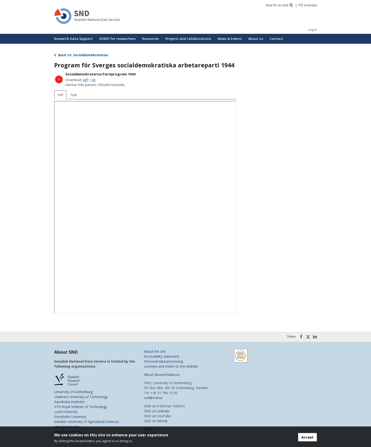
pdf (85, 80)
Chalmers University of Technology (81, 397)
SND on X (151, 406)
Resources (150, 38)
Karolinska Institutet (69, 401)
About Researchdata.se (162, 374)
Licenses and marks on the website (171, 366)
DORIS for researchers (117, 38)
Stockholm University (70, 416)
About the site (155, 351)
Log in (313, 30)
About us (255, 38)
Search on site (276, 5)
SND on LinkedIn (157, 411)
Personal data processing (163, 361)
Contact (276, 38)
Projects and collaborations (188, 38)
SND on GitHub (156, 421)
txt (94, 80)
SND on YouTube (157, 416)
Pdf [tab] (60, 95)
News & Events (230, 38)
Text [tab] (73, 95)
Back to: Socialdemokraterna (81, 55)
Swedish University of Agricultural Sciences (86, 421)
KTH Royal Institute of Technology (80, 406)
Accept (307, 437)
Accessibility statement (161, 356)
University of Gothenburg (73, 392)
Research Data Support (73, 38)
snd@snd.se (153, 397)
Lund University (66, 411)
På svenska (307, 5)
